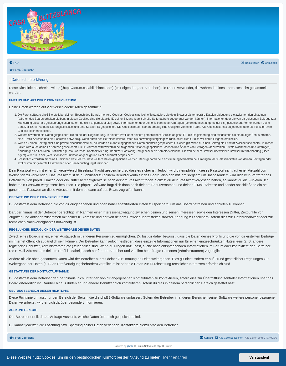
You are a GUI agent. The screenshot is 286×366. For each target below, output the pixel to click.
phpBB (130, 346)
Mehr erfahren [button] (175, 357)
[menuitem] (14, 63)
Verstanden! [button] (259, 357)
